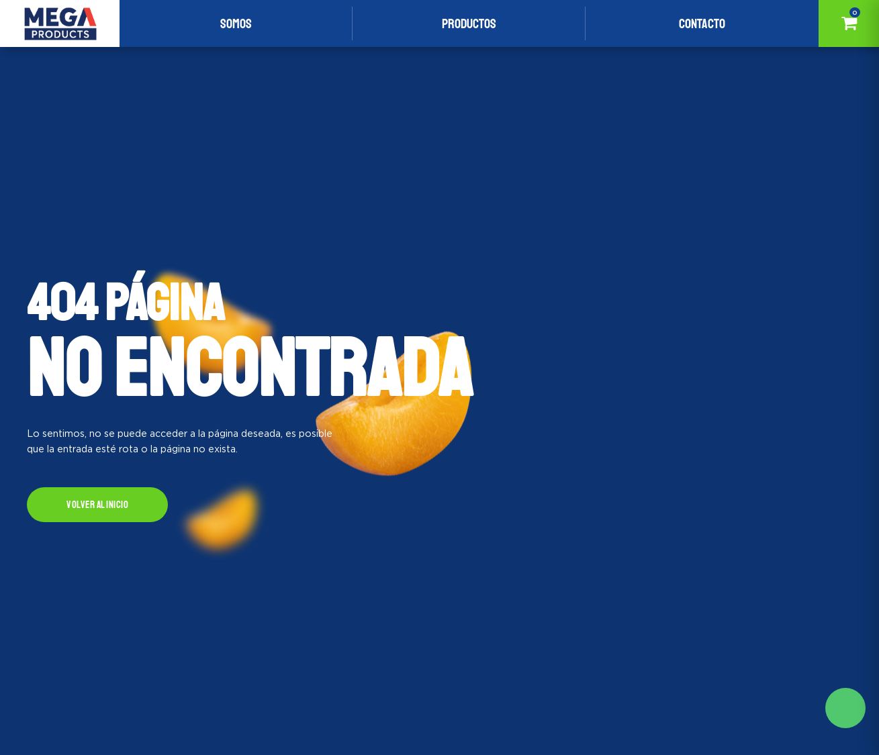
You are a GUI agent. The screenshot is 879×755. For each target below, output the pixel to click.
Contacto (702, 23)
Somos (236, 23)
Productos (469, 23)
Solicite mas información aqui (845, 708)
